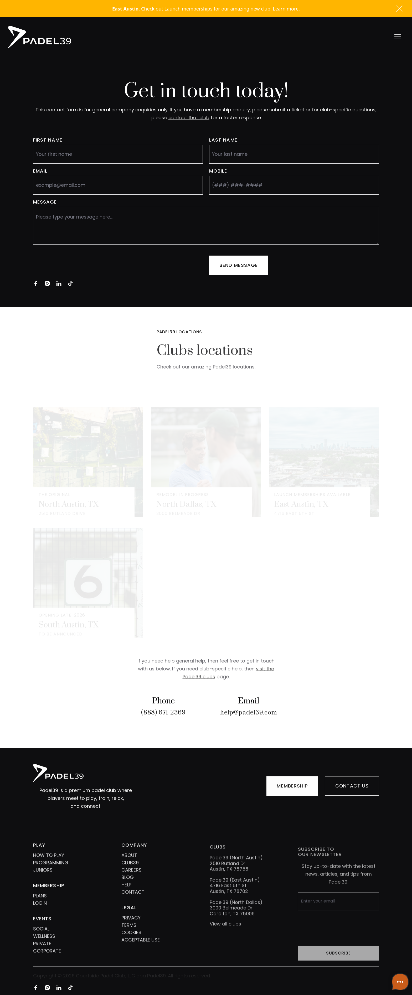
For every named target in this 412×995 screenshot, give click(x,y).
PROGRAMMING (50, 871)
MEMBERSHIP (292, 787)
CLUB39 (130, 871)
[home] (39, 37)
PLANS (40, 904)
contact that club (188, 117)
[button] (397, 36)
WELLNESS (44, 945)
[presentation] (73, 265)
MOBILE (218, 171)
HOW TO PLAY (48, 864)
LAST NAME (223, 140)
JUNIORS (43, 879)
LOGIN (40, 912)
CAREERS (131, 879)
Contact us (352, 787)
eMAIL (40, 171)
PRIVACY (131, 927)
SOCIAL (41, 938)
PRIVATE (42, 952)
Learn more (285, 9)
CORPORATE (47, 960)
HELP (126, 893)
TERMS (128, 934)
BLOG (127, 886)
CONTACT (133, 901)
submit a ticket (286, 109)
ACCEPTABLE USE (140, 949)
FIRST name (47, 140)
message (45, 202)
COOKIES (131, 941)
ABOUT (129, 864)
